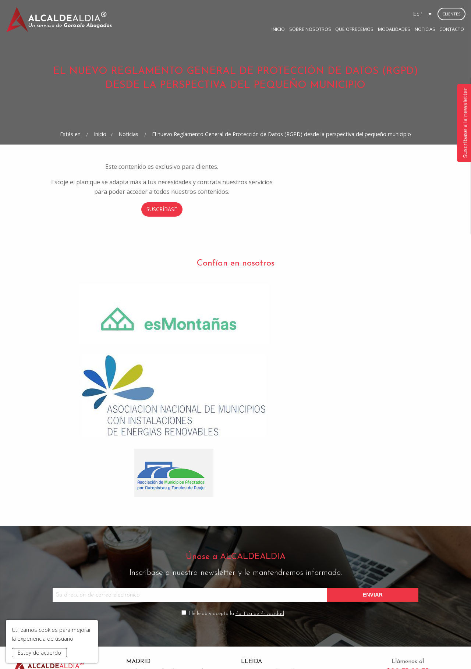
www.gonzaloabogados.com (334, 651)
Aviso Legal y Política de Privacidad (159, 651)
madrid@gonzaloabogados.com (165, 600)
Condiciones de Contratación (238, 651)
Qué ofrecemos (296, 13)
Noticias (366, 13)
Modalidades (335, 13)
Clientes (451, 14)
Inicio (220, 13)
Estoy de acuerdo (39, 652)
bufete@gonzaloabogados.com (279, 600)
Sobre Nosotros (252, 13)
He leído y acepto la (236, 522)
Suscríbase (235, 270)
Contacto (393, 13)
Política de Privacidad (260, 522)
